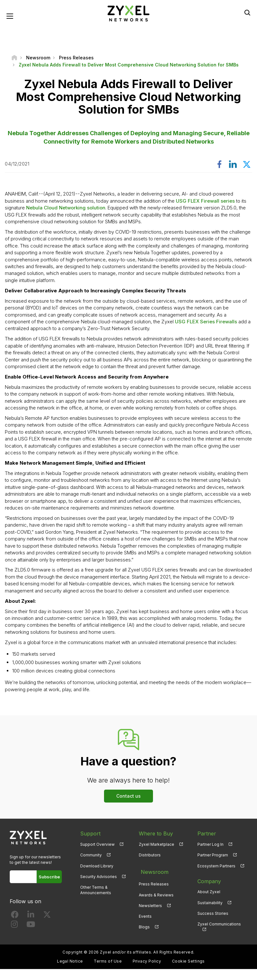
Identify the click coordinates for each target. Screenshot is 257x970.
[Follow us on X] (47, 916)
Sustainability (210, 903)
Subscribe (49, 877)
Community (91, 856)
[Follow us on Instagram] (14, 926)
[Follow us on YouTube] (30, 926)
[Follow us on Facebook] (15, 916)
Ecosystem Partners (216, 866)
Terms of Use (108, 962)
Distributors (150, 856)
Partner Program (212, 856)
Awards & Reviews (156, 892)
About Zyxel (208, 892)
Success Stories (212, 914)
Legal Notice (70, 962)
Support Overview (97, 845)
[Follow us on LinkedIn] (30, 916)
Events (145, 914)
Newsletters (150, 903)
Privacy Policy (147, 962)
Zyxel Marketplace (156, 845)
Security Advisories (98, 877)
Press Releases (154, 882)
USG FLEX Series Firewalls (206, 322)
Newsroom (152, 871)
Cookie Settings (188, 962)
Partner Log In (210, 845)
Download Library (96, 866)
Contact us (128, 797)
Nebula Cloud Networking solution (65, 209)
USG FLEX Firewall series (205, 201)
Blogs (144, 925)
